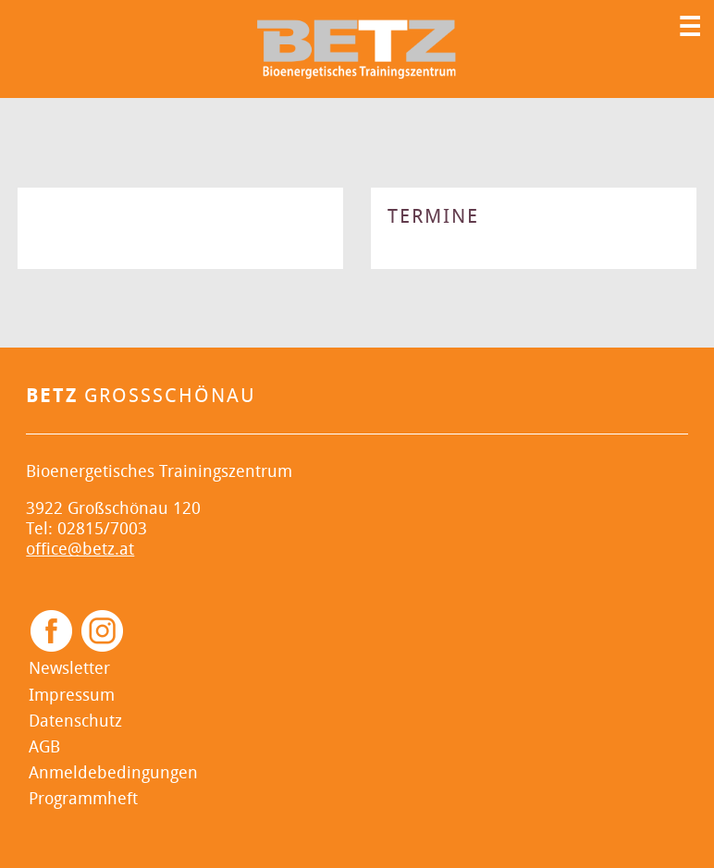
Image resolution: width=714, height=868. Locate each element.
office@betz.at (80, 549)
